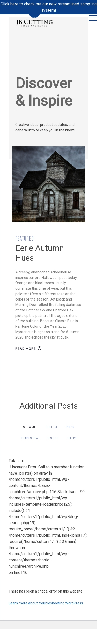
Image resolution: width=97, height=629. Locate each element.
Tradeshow (29, 438)
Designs (52, 438)
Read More (28, 348)
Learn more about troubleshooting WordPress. (46, 603)
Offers (71, 438)
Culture (52, 427)
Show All (30, 427)
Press (70, 427)
